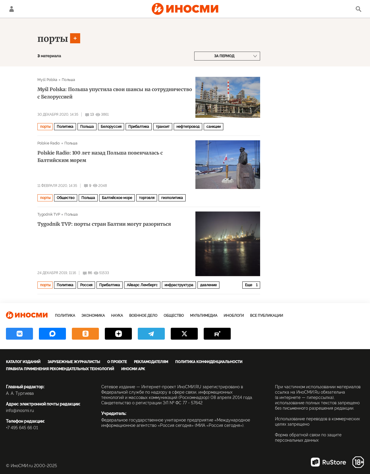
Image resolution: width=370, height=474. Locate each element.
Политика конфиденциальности (208, 362)
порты (52, 38)
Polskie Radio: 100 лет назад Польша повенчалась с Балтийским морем (100, 156)
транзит (163, 127)
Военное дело (143, 315)
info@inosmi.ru (20, 410)
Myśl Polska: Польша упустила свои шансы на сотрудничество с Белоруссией (114, 93)
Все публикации (266, 315)
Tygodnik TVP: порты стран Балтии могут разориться (104, 224)
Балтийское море (117, 198)
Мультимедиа (203, 315)
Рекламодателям (151, 362)
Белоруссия (111, 127)
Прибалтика (138, 127)
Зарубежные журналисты (74, 362)
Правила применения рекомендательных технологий (60, 369)
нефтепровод (188, 127)
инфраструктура (179, 285)
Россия (86, 285)
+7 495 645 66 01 (22, 427)
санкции (213, 127)
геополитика (172, 198)
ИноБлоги (234, 315)
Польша (68, 80)
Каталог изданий (23, 362)
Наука (117, 315)
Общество (66, 198)
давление (208, 285)
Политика (65, 127)
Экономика (93, 315)
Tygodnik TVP (48, 214)
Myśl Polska (47, 80)
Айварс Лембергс (142, 285)
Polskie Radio (48, 143)
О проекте (117, 362)
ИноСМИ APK (133, 369)
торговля (146, 198)
